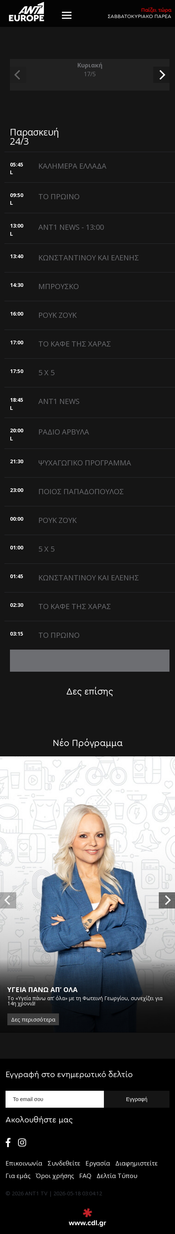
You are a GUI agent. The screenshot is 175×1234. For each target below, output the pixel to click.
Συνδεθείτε (64, 1163)
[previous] (18, 75)
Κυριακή (90, 69)
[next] (161, 75)
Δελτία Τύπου (117, 1175)
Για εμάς (18, 1175)
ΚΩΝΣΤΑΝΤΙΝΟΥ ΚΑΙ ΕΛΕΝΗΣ (88, 258)
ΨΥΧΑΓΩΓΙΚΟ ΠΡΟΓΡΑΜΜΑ (84, 463)
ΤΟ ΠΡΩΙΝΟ (59, 196)
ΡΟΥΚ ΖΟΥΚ (57, 315)
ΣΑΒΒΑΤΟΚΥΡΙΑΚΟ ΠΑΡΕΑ (139, 13)
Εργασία (97, 1163)
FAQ (85, 1175)
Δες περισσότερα (33, 1019)
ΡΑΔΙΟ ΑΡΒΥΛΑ (63, 432)
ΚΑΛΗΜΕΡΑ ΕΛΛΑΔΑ (72, 166)
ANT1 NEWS (59, 401)
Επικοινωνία (24, 1163)
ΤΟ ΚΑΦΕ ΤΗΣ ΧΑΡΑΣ (74, 344)
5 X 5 (46, 372)
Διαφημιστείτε (136, 1163)
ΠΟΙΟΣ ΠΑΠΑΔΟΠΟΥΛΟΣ (81, 491)
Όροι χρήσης (55, 1175)
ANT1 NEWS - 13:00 (71, 227)
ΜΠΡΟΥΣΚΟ (58, 286)
